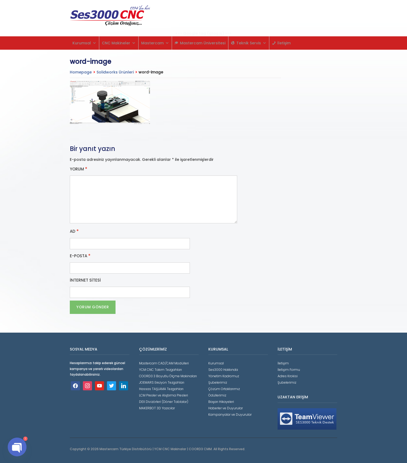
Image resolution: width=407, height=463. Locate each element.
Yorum (78, 169)
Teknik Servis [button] (251, 43)
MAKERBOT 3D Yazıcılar (157, 408)
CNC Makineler (119, 43)
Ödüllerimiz (217, 395)
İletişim (284, 43)
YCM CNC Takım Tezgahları (160, 369)
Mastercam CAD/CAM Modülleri (164, 363)
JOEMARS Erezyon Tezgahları (161, 382)
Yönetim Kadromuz (223, 376)
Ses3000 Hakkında (223, 369)
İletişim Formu (289, 369)
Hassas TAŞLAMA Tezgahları (161, 389)
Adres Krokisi (288, 376)
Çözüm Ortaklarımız (224, 389)
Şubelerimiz (217, 382)
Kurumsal (84, 43)
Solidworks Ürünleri (115, 72)
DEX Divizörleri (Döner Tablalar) (163, 401)
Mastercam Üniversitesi (202, 43)
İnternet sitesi (85, 280)
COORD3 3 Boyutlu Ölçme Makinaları (168, 376)
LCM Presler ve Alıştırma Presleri (163, 395)
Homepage (81, 72)
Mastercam (155, 43)
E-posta (80, 256)
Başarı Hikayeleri (221, 401)
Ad (74, 231)
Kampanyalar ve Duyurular (230, 414)
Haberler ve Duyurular (225, 408)
